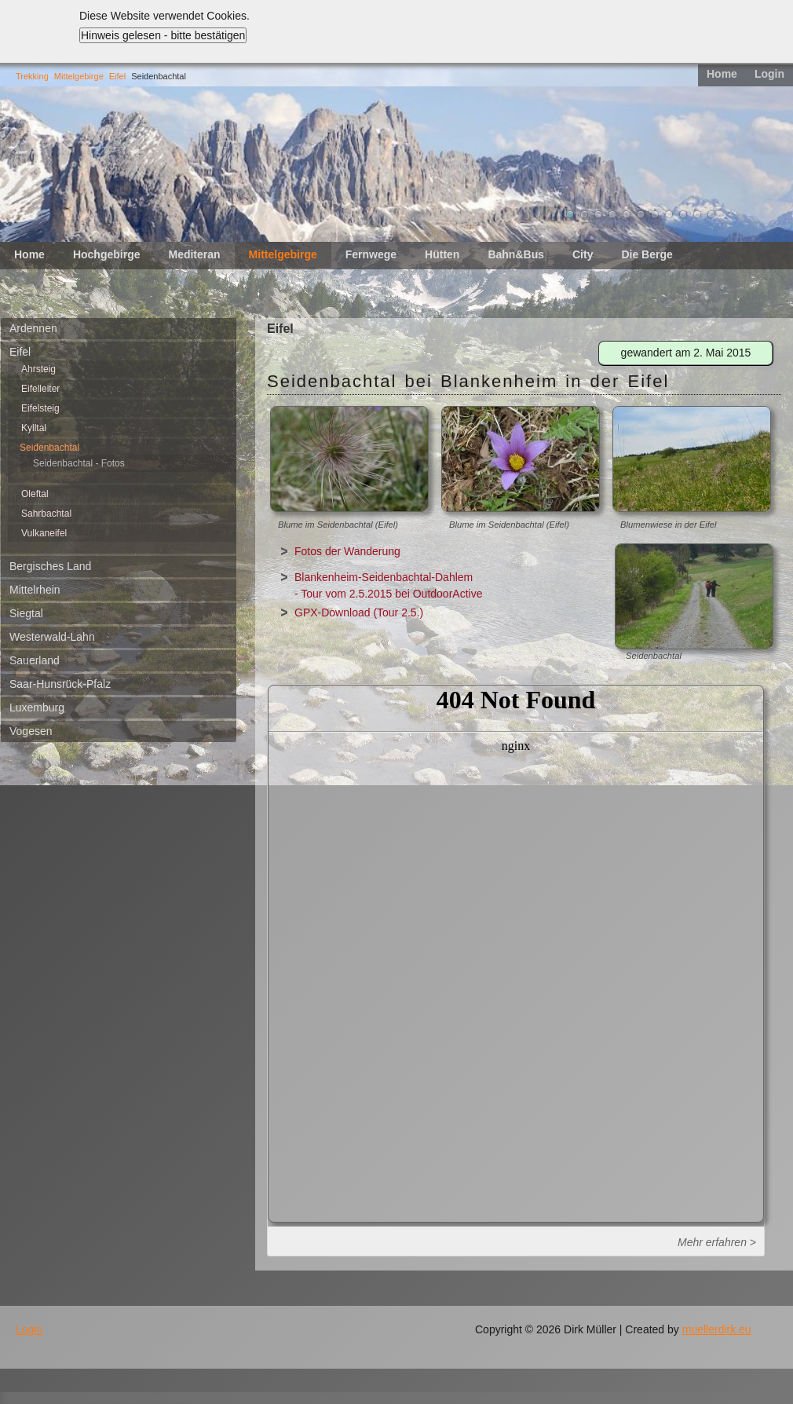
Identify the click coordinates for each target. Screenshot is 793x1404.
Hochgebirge (107, 254)
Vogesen (31, 731)
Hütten (442, 254)
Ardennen (33, 328)
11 (711, 214)
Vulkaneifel (44, 533)
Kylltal (33, 427)
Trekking (32, 76)
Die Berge (646, 254)
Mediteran (194, 254)
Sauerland (34, 660)
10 (697, 214)
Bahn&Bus (516, 254)
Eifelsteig (40, 408)
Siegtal (26, 613)
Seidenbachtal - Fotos (79, 463)
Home (722, 74)
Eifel (117, 76)
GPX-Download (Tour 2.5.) (358, 612)
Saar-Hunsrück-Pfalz (60, 684)
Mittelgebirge (79, 76)
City (582, 254)
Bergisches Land (50, 566)
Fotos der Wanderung (347, 551)
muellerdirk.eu (716, 1329)
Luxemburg (36, 707)
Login (769, 74)
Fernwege (370, 254)
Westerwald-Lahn (52, 637)
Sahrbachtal (46, 513)
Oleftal (35, 493)
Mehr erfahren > (717, 1242)
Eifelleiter (40, 388)
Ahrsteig (38, 369)
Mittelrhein (34, 589)
